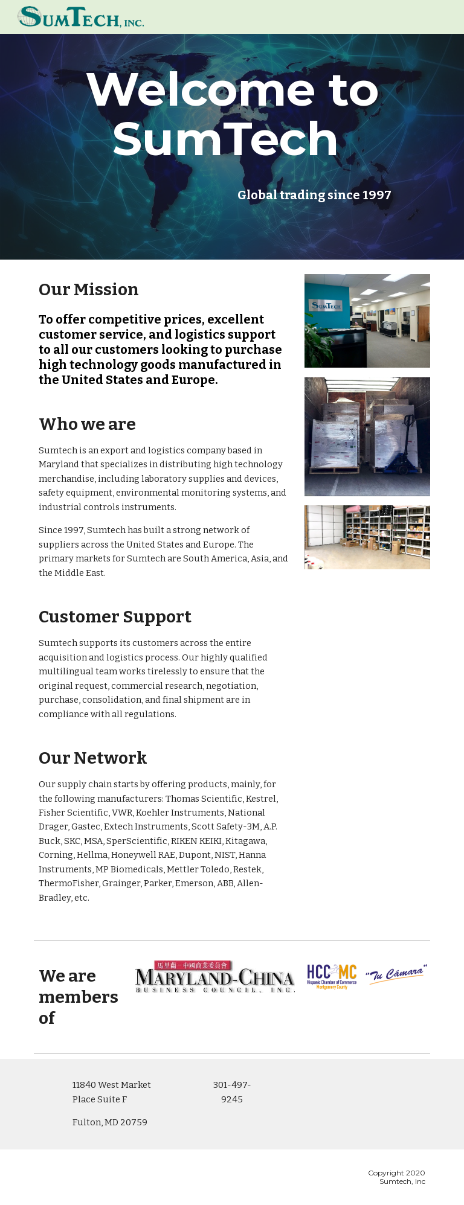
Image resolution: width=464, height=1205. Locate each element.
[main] (232, 114)
